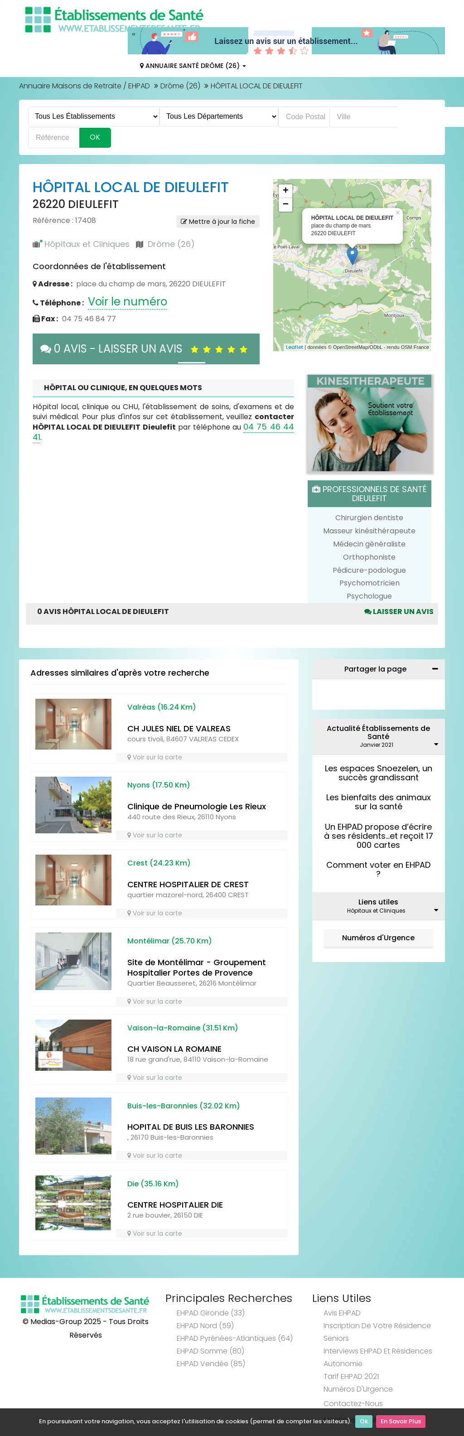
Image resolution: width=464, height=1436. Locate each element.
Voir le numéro (127, 301)
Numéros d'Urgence (378, 938)
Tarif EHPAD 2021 (351, 1376)
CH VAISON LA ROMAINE (174, 1048)
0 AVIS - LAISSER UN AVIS (146, 348)
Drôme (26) (180, 86)
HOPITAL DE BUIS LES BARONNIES (190, 1126)
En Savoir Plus (401, 1422)
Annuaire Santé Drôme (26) (193, 65)
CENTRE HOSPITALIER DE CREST (188, 884)
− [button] (286, 205)
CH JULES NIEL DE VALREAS (179, 728)
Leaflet (294, 347)
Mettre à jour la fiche (218, 221)
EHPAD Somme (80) (210, 1351)
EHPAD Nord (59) (205, 1325)
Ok (364, 1422)
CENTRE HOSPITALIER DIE (175, 1204)
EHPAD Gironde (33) (211, 1313)
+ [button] (286, 191)
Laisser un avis (399, 611)
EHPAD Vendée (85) (211, 1364)
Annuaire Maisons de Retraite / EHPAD (84, 86)
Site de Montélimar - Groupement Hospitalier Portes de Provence (196, 967)
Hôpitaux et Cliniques (87, 244)
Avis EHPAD (342, 1313)
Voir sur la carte (154, 757)
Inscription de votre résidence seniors (377, 1332)
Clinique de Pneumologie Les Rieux (196, 806)
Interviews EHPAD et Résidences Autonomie (378, 1357)
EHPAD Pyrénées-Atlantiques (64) (235, 1338)
